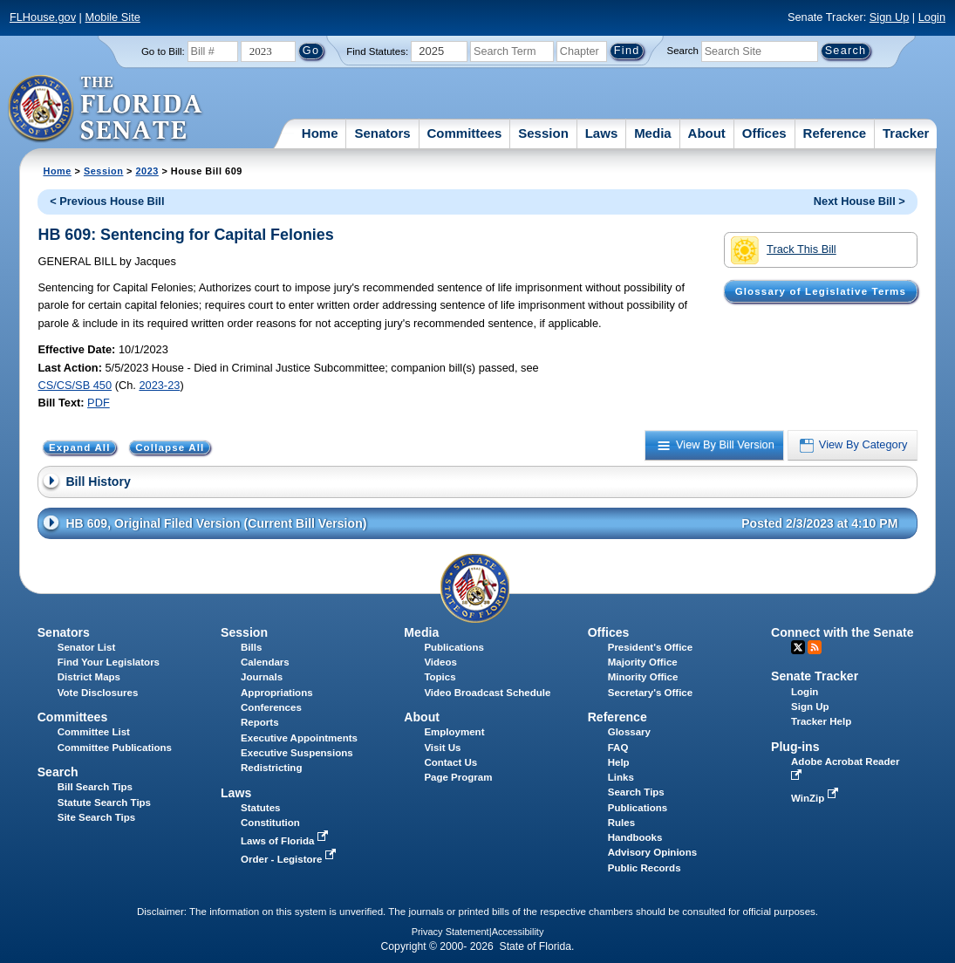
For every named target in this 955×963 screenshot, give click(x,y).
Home (320, 133)
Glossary (629, 732)
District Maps (89, 677)
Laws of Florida (286, 841)
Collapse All (169, 447)
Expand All (80, 447)
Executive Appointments (299, 738)
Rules (621, 822)
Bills (251, 647)
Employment (454, 732)
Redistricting (271, 767)
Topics (439, 677)
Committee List (94, 732)
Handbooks (635, 837)
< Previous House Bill (107, 201)
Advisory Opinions (652, 852)
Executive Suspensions (297, 753)
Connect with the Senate (842, 632)
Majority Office (643, 662)
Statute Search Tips (104, 802)
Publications (453, 647)
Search (683, 50)
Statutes (260, 807)
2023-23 (159, 385)
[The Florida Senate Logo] (106, 109)
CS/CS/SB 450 (75, 385)
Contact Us (450, 762)
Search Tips (636, 792)
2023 (146, 171)
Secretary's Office (650, 692)
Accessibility (518, 931)
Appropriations (277, 692)
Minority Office (643, 677)
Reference (835, 133)
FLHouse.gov (43, 17)
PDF (98, 402)
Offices (764, 133)
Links (621, 777)
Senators (382, 133)
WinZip (816, 798)
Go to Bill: (163, 51)
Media (653, 133)
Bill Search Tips (95, 787)
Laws (601, 133)
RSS (815, 647)
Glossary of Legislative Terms (820, 291)
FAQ (618, 747)
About (707, 133)
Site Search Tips (96, 817)
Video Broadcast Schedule (487, 692)
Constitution (270, 822)
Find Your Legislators (109, 662)
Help (619, 762)
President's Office (650, 647)
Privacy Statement (450, 931)
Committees (464, 133)
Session (543, 133)
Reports (260, 722)
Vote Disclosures (98, 692)
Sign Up (890, 17)
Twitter (798, 647)
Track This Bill (783, 250)
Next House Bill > (859, 201)
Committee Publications (115, 747)
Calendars (265, 662)
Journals (262, 677)
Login (931, 17)
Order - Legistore (290, 859)
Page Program (458, 777)
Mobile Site (112, 17)
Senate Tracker (814, 676)
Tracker (906, 133)
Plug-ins (795, 747)
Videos (440, 662)
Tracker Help (821, 721)
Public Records (644, 868)
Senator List (87, 647)
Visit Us (442, 747)
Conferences (271, 707)
